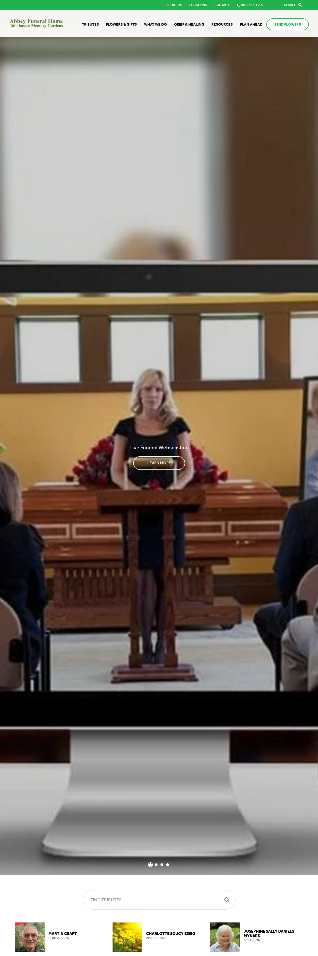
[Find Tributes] (159, 900)
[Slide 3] (161, 864)
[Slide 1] (150, 864)
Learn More (159, 462)
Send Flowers (287, 24)
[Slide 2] (156, 864)
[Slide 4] (167, 864)
